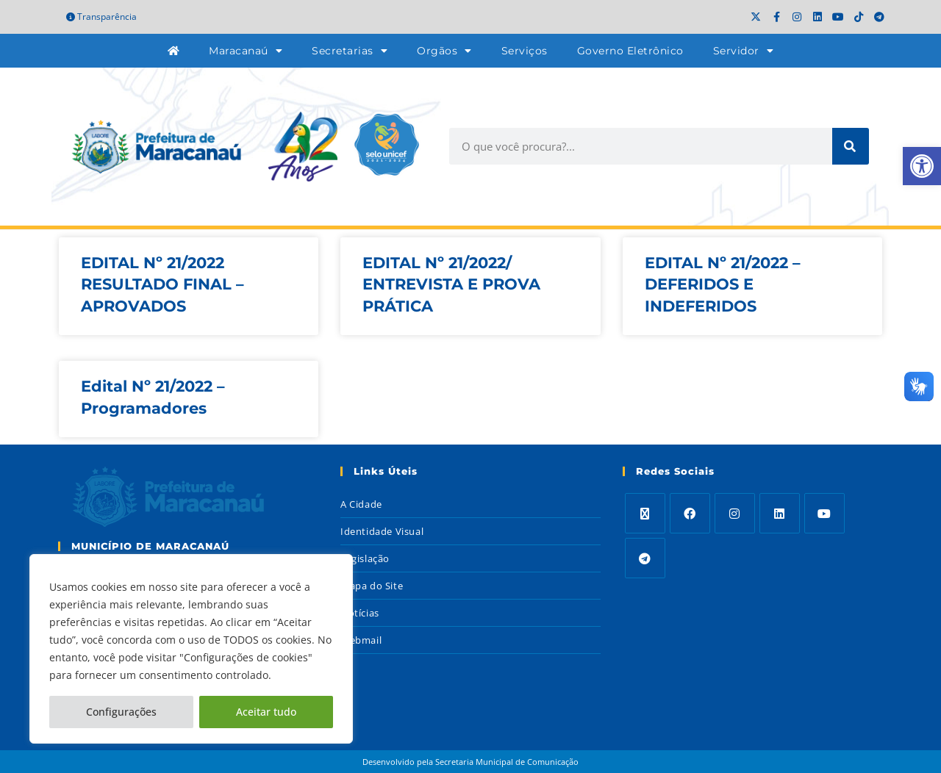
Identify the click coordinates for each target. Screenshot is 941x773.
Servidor (743, 50)
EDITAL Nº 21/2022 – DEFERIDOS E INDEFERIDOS (723, 284)
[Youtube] (824, 513)
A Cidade (361, 504)
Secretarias (349, 50)
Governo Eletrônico (630, 50)
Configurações (121, 712)
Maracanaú (245, 50)
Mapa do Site (371, 585)
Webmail (361, 640)
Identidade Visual (381, 531)
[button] (922, 166)
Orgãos (444, 50)
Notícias (359, 612)
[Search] (850, 146)
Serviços (524, 50)
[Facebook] (690, 513)
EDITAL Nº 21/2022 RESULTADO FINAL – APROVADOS (162, 284)
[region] (191, 649)
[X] (645, 513)
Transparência (101, 16)
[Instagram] (735, 513)
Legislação (365, 558)
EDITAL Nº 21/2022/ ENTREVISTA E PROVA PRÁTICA (451, 284)
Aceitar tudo (266, 712)
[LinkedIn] (779, 513)
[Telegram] (645, 558)
